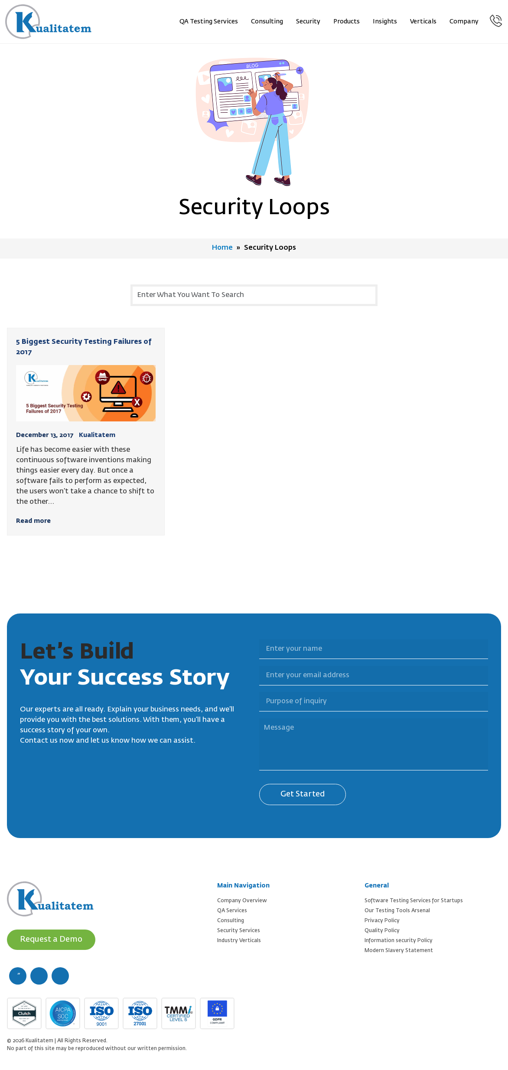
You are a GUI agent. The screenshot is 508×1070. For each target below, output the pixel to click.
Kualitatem (97, 435)
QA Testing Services (209, 22)
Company (464, 22)
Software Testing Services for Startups (414, 900)
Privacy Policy (382, 920)
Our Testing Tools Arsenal (397, 910)
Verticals (423, 22)
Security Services (238, 930)
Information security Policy (399, 940)
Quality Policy (382, 930)
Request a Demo (51, 939)
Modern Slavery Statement (399, 950)
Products (347, 22)
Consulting (267, 22)
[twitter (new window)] (39, 975)
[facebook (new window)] (17, 975)
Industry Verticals (239, 940)
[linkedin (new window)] (60, 975)
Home (222, 248)
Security (308, 22)
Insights (385, 22)
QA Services (232, 910)
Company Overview (242, 900)
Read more (33, 521)
